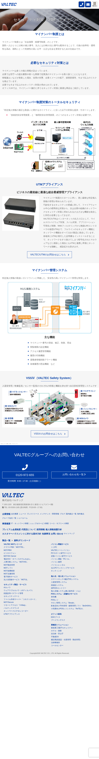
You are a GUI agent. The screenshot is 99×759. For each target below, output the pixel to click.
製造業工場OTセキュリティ (62, 628)
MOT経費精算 (9, 571)
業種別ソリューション (60, 625)
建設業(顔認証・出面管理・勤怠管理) (65, 640)
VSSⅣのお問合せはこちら (48, 433)
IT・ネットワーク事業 (20, 523)
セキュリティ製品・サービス (15, 585)
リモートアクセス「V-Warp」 (15, 605)
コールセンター (57, 645)
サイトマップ (69, 534)
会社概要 (14, 514)
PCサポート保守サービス (61, 553)
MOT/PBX (8, 550)
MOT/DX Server (10, 556)
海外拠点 (80, 514)
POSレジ (54, 600)
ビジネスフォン (10, 553)
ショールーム (22, 518)
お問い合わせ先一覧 (74, 474)
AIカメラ (7, 587)
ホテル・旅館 (56, 631)
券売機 (53, 597)
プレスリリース (33, 514)
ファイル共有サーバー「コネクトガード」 (20, 599)
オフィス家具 (56, 614)
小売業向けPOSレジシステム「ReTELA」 (67, 609)
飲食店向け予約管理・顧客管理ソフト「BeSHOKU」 (72, 606)
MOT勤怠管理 (9, 565)
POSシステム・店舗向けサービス (64, 594)
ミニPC (54, 547)
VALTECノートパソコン (60, 550)
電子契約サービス (11, 577)
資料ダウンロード (22, 540)
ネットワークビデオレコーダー (16, 611)
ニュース (22, 514)
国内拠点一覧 (71, 514)
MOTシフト (8, 568)
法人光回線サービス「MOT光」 (16, 580)
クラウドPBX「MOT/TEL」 (14, 547)
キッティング (56, 571)
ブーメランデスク (58, 620)
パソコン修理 (56, 562)
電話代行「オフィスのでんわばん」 (18, 559)
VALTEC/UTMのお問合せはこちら (48, 254)
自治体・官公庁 (57, 634)
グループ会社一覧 (9, 518)
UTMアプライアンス (12, 614)
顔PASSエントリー (58, 588)
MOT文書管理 (9, 574)
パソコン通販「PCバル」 (61, 559)
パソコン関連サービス (60, 544)
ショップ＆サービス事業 (39, 523)
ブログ (62, 514)
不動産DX (55, 637)
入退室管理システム (59, 582)
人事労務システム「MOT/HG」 (16, 562)
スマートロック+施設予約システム (64, 579)
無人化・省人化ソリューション (63, 576)
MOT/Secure (9, 602)
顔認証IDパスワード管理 (13, 593)
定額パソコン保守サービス (61, 556)
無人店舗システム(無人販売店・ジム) (65, 591)
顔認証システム (57, 585)
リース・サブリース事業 (59, 523)
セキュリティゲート (12, 596)
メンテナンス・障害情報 (49, 514)
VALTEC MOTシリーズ (13, 544)
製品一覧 (6, 540)
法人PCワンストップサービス (63, 568)
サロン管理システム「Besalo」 (63, 603)
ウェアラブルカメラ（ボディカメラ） (19, 590)
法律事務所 (55, 643)
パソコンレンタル (58, 565)
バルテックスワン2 (11, 608)
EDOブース (55, 617)
